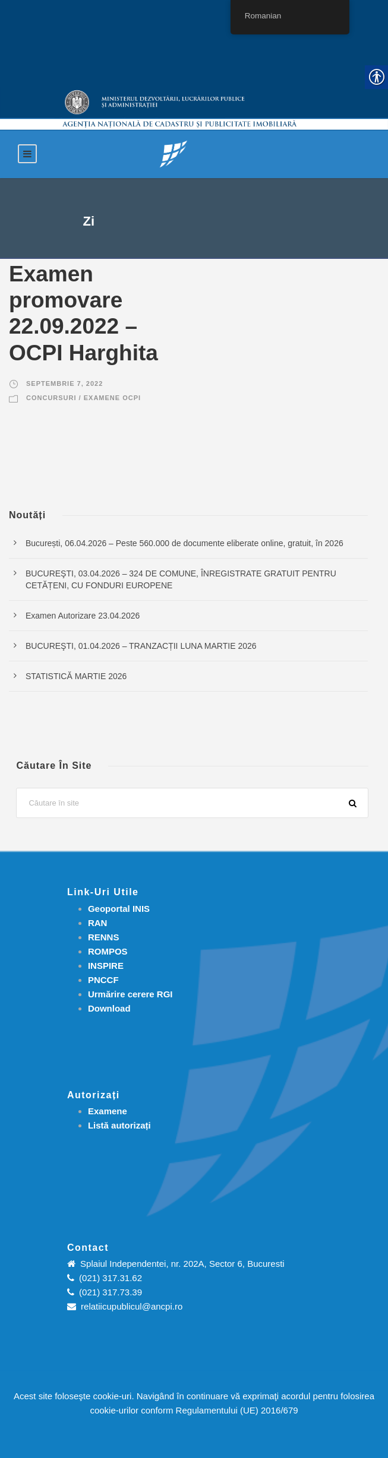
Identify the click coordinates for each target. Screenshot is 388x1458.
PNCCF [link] (103, 980)
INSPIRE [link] (106, 966)
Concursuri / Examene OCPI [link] (83, 397)
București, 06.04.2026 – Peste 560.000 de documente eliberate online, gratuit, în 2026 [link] (184, 543)
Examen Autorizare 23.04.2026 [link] (83, 615)
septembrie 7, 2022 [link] (64, 383)
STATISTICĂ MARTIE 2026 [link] (76, 676)
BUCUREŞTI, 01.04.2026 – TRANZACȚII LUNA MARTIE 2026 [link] (141, 646)
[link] (173, 153)
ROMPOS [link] (108, 951)
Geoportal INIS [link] (119, 909)
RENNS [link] (103, 937)
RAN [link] (98, 923)
